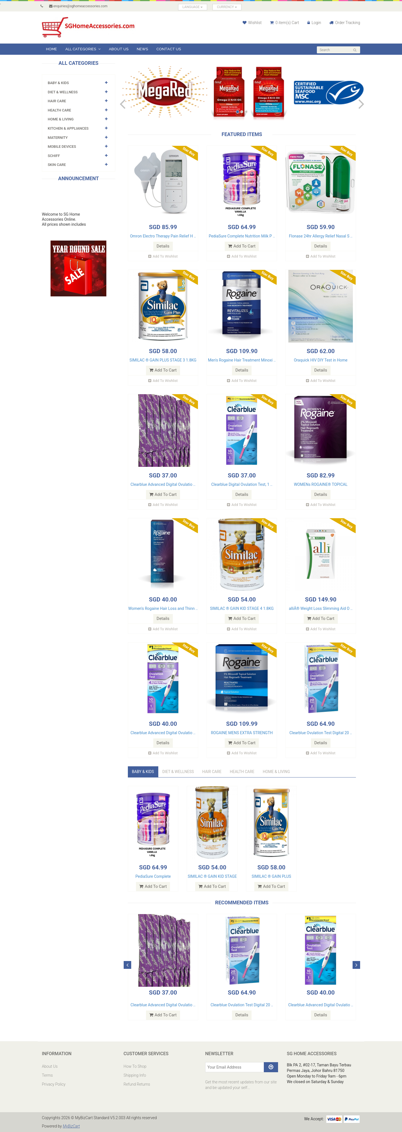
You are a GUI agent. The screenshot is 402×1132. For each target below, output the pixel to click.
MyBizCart (71, 1126)
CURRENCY (227, 7)
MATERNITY (58, 137)
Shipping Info (135, 1075)
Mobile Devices (62, 146)
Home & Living (61, 119)
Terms (47, 1075)
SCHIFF (54, 156)
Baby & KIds (58, 83)
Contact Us (168, 49)
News (142, 49)
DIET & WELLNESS (63, 92)
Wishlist (252, 22)
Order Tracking (344, 22)
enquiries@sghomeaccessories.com (78, 6)
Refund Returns (137, 1084)
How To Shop (135, 1066)
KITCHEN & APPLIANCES (68, 128)
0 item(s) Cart (284, 22)
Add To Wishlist (163, 256)
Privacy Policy (53, 1084)
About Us (118, 49)
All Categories (82, 49)
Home (51, 49)
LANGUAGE (193, 7)
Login (314, 22)
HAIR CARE (57, 101)
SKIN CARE (57, 165)
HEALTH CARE (59, 110)
